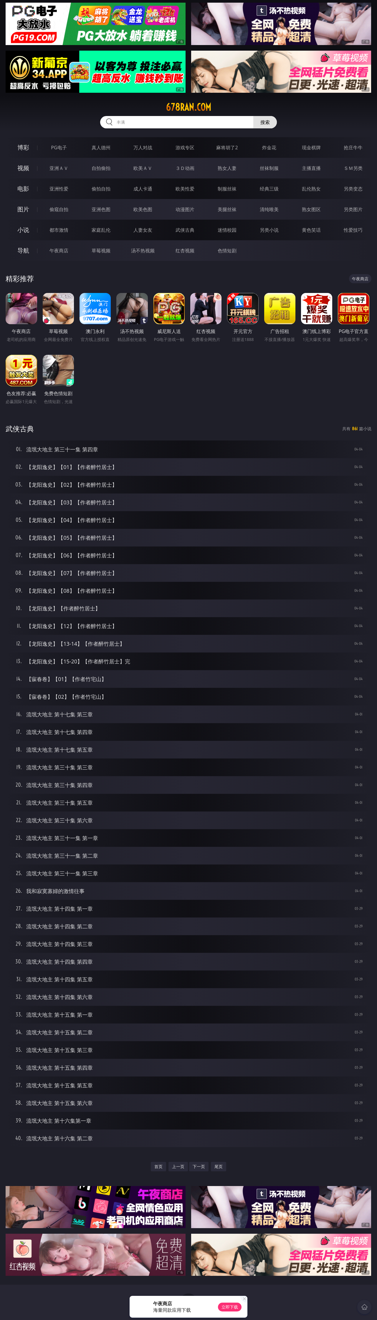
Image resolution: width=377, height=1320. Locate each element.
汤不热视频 (143, 250)
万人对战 (142, 147)
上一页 (178, 1166)
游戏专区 (185, 147)
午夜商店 (58, 250)
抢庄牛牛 (353, 147)
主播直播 (311, 168)
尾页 (218, 1166)
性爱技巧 (353, 230)
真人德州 (101, 147)
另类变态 (353, 189)
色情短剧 (227, 250)
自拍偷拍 (101, 168)
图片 (23, 209)
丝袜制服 (269, 168)
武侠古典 (185, 230)
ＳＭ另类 (353, 168)
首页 (158, 1166)
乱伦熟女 (311, 189)
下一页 (199, 1166)
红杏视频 (185, 250)
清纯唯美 (269, 209)
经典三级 (269, 189)
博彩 (23, 147)
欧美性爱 (185, 189)
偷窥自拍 (58, 209)
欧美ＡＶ (142, 168)
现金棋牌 (311, 147)
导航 (23, 250)
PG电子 (59, 147)
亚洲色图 (101, 209)
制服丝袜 (227, 189)
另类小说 (269, 230)
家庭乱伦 (101, 230)
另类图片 (353, 209)
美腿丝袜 (227, 209)
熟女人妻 (227, 168)
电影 (23, 189)
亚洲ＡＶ (58, 168)
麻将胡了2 (227, 147)
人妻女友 (142, 230)
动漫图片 (185, 209)
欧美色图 (142, 209)
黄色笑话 (311, 230)
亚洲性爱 (58, 189)
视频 (23, 168)
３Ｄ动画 (185, 168)
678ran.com (188, 107)
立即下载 (229, 1307)
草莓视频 (101, 250)
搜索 (265, 122)
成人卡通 (142, 189)
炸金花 (269, 147)
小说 (23, 230)
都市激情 (58, 230)
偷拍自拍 (101, 189)
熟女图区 (311, 209)
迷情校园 (227, 230)
